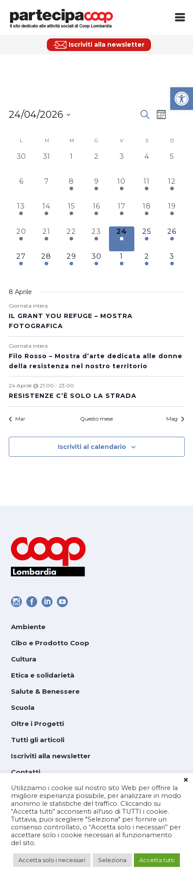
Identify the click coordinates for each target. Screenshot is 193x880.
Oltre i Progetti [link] (37, 723)
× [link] (186, 780)
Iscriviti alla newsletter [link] (51, 756)
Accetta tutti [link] (157, 859)
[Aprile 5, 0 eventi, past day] (171, 163)
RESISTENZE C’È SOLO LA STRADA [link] (73, 396)
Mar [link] (17, 418)
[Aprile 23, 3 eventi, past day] (96, 238)
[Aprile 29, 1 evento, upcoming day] (71, 263)
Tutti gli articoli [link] (37, 740)
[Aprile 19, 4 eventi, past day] (171, 213)
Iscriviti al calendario (92, 447)
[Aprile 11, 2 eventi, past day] (146, 188)
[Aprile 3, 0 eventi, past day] (121, 163)
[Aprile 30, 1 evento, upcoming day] (96, 263)
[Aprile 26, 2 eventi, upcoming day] (171, 238)
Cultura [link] (23, 659)
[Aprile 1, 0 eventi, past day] (71, 163)
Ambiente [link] (28, 627)
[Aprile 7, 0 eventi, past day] (46, 188)
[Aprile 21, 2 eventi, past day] (46, 238)
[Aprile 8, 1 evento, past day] (71, 188)
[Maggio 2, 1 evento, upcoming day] (146, 263)
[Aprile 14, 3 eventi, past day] (46, 213)
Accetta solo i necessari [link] (51, 859)
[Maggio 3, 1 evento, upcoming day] (171, 263)
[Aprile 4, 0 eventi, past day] (146, 163)
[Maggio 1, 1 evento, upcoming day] (121, 263)
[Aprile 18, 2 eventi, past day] (146, 213)
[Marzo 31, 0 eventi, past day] (46, 163)
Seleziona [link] (112, 859)
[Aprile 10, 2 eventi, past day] (121, 188)
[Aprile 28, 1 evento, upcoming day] (46, 263)
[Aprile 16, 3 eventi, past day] (96, 213)
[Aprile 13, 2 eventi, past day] (21, 213)
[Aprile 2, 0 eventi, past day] (96, 163)
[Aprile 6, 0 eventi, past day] (21, 188)
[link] (181, 98)
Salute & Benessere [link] (45, 691)
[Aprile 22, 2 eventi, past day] (71, 238)
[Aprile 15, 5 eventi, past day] (71, 213)
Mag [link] (175, 418)
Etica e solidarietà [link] (42, 675)
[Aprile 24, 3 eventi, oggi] (121, 238)
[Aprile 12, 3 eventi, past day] (171, 188)
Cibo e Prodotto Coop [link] (50, 643)
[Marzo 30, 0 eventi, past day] (21, 163)
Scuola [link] (23, 707)
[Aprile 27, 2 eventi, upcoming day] (21, 263)
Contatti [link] (25, 772)
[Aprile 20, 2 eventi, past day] (21, 238)
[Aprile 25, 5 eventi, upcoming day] (146, 238)
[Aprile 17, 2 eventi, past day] (121, 213)
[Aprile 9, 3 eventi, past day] (96, 188)
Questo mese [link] (96, 418)
